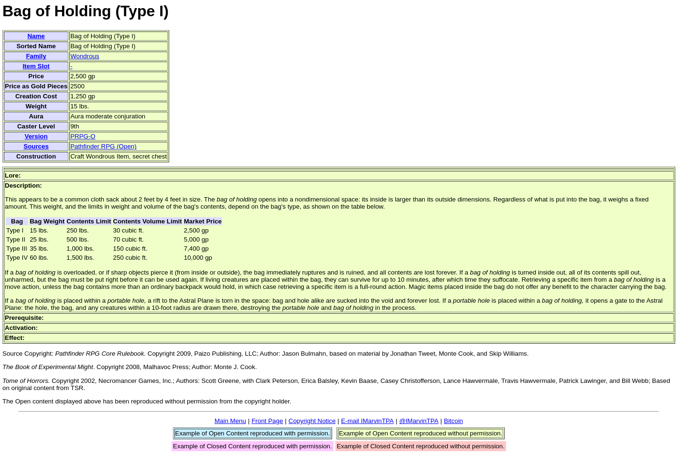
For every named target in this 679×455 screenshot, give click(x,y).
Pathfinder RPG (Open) (103, 146)
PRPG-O (83, 136)
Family (36, 56)
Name (35, 36)
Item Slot (35, 66)
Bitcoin (453, 420)
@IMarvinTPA (418, 420)
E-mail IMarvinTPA (367, 420)
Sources (36, 146)
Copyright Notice (312, 420)
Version (35, 136)
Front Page (267, 420)
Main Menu (230, 420)
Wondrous (84, 56)
